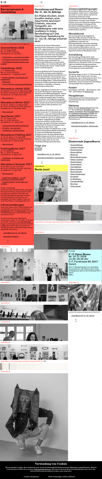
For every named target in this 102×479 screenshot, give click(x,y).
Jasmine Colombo (77, 147)
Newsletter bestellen (10, 237)
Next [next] (96, 271)
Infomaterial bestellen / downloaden (49, 158)
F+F (3, 2)
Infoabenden (5, 211)
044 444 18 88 (26, 222)
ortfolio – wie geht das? (12, 128)
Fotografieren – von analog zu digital (15, 57)
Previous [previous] (40, 271)
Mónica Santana (76, 169)
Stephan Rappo (76, 162)
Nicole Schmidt (76, 172)
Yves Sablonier (75, 167)
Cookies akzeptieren (31, 477)
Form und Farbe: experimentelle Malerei (17, 84)
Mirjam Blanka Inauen (78, 157)
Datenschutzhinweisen (42, 469)
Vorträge (72, 251)
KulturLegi (89, 92)
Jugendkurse (73, 138)
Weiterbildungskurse (87, 117)
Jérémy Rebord (75, 164)
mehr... (71, 274)
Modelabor (6, 82)
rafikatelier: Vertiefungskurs (14, 131)
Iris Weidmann (75, 179)
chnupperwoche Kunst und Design (16, 126)
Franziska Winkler (76, 181)
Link (2, 229)
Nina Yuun (74, 184)
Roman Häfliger (76, 152)
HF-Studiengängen (84, 108)
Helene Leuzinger (76, 160)
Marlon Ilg (74, 155)
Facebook (38, 150)
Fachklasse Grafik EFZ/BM (78, 115)
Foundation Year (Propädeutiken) (87, 112)
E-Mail (3, 226)
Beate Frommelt (76, 150)
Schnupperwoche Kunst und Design (15, 60)
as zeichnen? (8, 98)
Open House (21, 211)
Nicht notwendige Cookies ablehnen (61, 477)
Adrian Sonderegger (77, 174)
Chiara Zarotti (75, 186)
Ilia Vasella (74, 177)
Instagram (38, 148)
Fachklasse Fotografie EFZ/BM (82, 113)
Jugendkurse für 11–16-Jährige (13, 233)
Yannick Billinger (76, 145)
